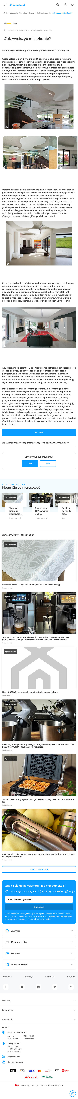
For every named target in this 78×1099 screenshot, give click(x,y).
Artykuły (71, 976)
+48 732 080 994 (14, 1032)
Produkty (7, 976)
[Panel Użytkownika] (65, 5)
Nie (48, 463)
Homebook (7, 1019)
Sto (15, 23)
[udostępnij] (73, 1093)
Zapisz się (39, 907)
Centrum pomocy (12, 1062)
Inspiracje (28, 976)
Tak (30, 463)
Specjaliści (50, 976)
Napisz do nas (11, 1056)
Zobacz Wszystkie (39, 869)
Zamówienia (7, 1010)
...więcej (49, 919)
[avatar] (7, 23)
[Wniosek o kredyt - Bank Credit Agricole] (47, 1077)
